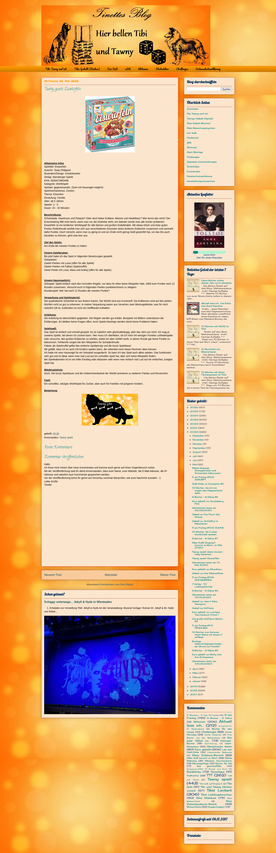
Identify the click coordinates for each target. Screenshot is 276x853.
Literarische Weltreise (220, 752)
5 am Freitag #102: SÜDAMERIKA (203, 578)
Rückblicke (194, 771)
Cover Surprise (213, 734)
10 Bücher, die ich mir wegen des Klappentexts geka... (207, 490)
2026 (194, 407)
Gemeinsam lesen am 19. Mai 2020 (206, 563)
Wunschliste (194, 807)
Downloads (193, 171)
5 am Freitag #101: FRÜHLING (202, 626)
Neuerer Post (53, 575)
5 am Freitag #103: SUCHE (208, 527)
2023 (194, 419)
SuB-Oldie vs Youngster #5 (208, 483)
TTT (209, 775)
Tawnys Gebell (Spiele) (200, 118)
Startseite (111, 575)
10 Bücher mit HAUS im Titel (215, 327)
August (197, 452)
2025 (194, 411)
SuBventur (193, 775)
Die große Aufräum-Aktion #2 (207, 620)
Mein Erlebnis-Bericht (207, 755)
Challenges (182, 69)
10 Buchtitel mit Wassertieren (210, 350)
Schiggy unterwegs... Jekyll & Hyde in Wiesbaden (78, 601)
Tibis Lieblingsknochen (216, 794)
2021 (194, 428)
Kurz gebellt (203, 749)
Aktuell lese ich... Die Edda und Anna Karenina (216, 304)
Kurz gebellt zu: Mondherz (207, 569)
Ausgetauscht (225, 726)
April (196, 669)
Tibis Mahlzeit (206, 797)
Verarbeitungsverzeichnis (201, 181)
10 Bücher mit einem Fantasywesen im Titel (213, 373)
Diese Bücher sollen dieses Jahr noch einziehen (216, 281)
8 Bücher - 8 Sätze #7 (205, 538)
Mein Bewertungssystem (201, 128)
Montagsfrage (200, 763)
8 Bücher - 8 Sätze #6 (205, 590)
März (196, 673)
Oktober (198, 444)
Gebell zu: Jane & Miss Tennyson (205, 602)
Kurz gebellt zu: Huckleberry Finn (208, 502)
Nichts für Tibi (223, 763)
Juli (195, 456)
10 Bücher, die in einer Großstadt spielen (204, 533)
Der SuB (112, 69)
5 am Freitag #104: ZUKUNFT (203, 478)
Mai (195, 464)
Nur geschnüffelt (209, 766)
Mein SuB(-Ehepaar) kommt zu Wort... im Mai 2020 (207, 545)
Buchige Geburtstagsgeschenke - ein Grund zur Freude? (207, 644)
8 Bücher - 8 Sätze (219, 718)
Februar (197, 677)
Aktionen (143, 69)
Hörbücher (193, 137)
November (199, 439)
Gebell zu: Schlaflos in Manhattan (205, 522)
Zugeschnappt (216, 807)
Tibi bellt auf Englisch (210, 784)
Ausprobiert (197, 729)
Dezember (199, 435)
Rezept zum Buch (218, 769)
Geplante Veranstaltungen (202, 161)
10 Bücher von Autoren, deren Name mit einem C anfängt (207, 635)
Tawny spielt (66, 437)
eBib (127, 69)
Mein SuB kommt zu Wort (202, 758)
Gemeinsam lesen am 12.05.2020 (204, 595)
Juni (195, 460)
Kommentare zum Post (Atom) (116, 584)
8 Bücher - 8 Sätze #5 (205, 650)
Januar (197, 681)
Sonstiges (217, 771)
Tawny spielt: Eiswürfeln (205, 558)
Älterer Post (167, 575)
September (199, 448)
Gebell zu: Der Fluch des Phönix (206, 515)
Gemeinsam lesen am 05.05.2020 (204, 662)
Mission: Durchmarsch (218, 760)
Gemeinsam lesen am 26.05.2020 (204, 509)
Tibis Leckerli (219, 790)
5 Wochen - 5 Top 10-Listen (203, 715)
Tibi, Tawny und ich (56, 69)
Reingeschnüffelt (195, 769)
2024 (194, 415)
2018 (194, 690)
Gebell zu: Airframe (203, 608)
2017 (194, 694)
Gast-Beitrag (210, 744)
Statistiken (162, 69)
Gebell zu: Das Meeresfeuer (207, 573)
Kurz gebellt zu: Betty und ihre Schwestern (206, 655)
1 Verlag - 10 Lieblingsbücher (202, 585)
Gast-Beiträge (195, 152)
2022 (194, 424)
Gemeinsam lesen (219, 746)
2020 (194, 432)
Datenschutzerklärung (208, 69)
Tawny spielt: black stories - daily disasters (208, 553)
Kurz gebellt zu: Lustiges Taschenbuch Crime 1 (206, 613)
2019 (194, 686)
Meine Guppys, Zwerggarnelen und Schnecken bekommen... (206, 470)
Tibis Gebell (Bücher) (87, 69)
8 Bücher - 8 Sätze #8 (205, 497)
